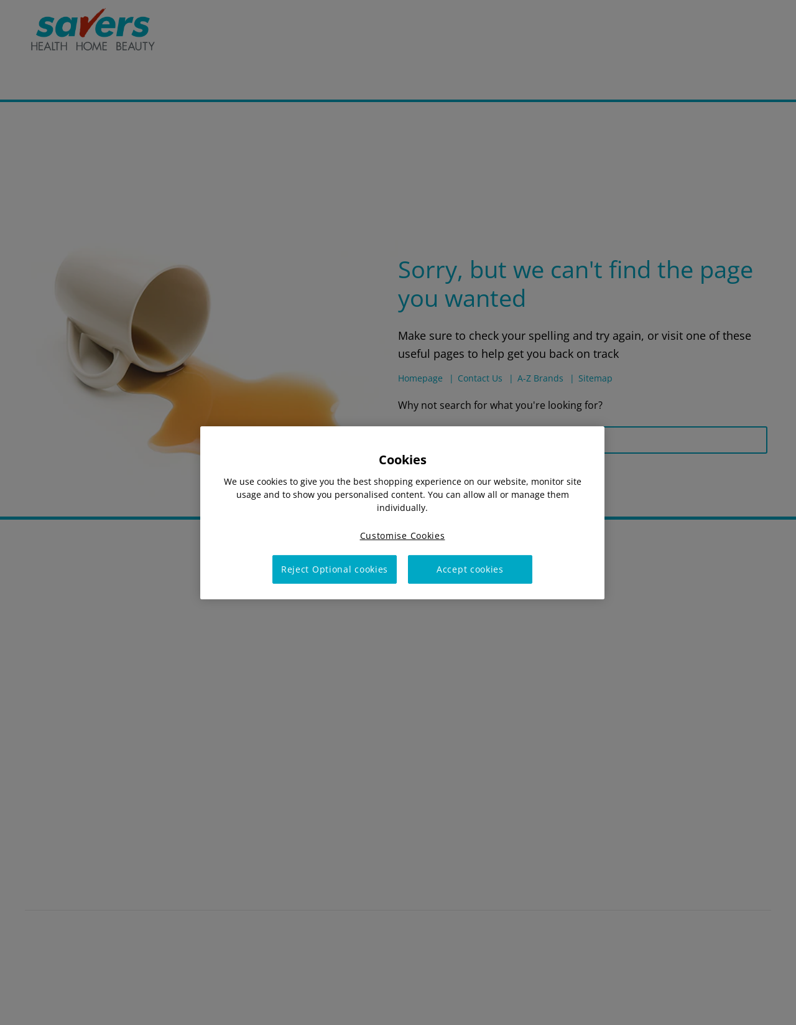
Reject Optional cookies (334, 569)
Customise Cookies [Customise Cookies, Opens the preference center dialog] (402, 535)
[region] (402, 512)
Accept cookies (470, 569)
